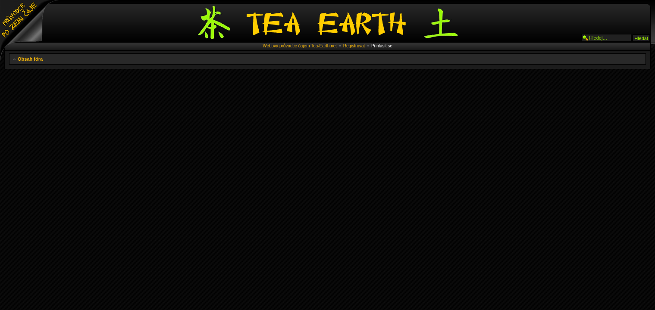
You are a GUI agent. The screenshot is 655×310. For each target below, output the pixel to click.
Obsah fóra (30, 59)
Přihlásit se (381, 45)
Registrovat (354, 45)
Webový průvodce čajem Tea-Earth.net (300, 45)
